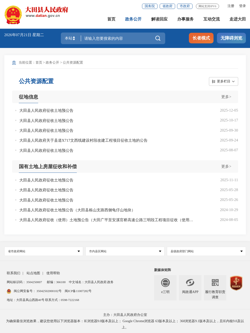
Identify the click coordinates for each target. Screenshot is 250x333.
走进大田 (237, 19)
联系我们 (13, 273)
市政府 (185, 6)
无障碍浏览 (231, 38)
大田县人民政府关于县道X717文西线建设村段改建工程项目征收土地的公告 (83, 140)
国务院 (150, 6)
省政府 (167, 6)
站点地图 (33, 273)
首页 (111, 19)
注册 (231, 6)
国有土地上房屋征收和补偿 (48, 166)
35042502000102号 (49, 291)
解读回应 (159, 19)
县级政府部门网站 (207, 251)
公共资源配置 (73, 62)
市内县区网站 (125, 251)
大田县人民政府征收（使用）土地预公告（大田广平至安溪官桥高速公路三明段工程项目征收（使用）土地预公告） (106, 220)
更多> (226, 97)
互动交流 (211, 19)
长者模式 (201, 38)
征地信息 (28, 97)
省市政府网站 (44, 251)
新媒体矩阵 (162, 270)
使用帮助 (53, 273)
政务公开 (133, 19)
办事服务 (185, 19)
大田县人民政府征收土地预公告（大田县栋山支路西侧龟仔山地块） (77, 210)
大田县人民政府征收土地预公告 (46, 110)
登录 (242, 6)
